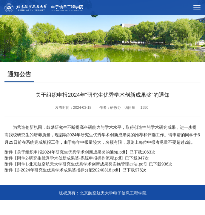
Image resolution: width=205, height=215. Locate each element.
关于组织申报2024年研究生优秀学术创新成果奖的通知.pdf (71, 153)
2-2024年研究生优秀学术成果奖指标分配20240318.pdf (67, 171)
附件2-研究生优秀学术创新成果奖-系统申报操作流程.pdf (69, 159)
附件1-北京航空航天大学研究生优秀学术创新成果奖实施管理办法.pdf (81, 165)
